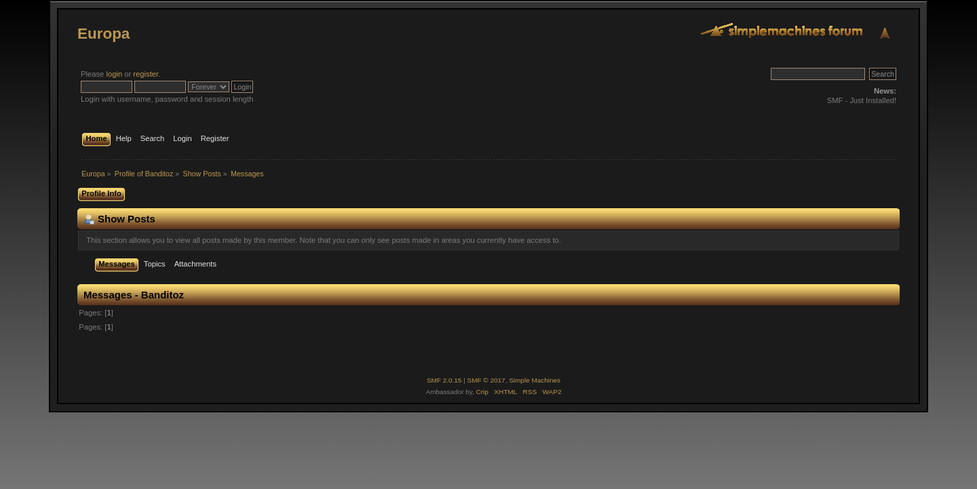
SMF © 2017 (486, 380)
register (145, 74)
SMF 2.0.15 (444, 380)
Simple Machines (534, 380)
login (114, 74)
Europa (103, 33)
